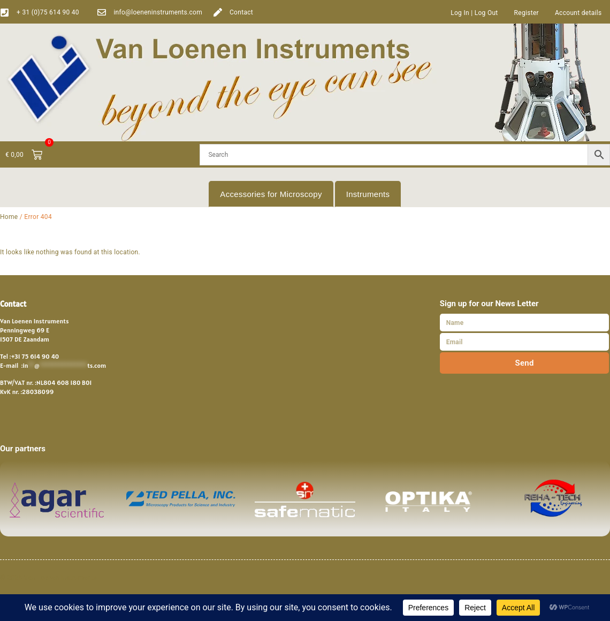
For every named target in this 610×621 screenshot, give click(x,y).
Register (526, 13)
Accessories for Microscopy (271, 194)
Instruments (368, 194)
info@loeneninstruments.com (157, 12)
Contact (241, 12)
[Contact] (218, 12)
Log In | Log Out (474, 13)
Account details (578, 13)
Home (9, 217)
